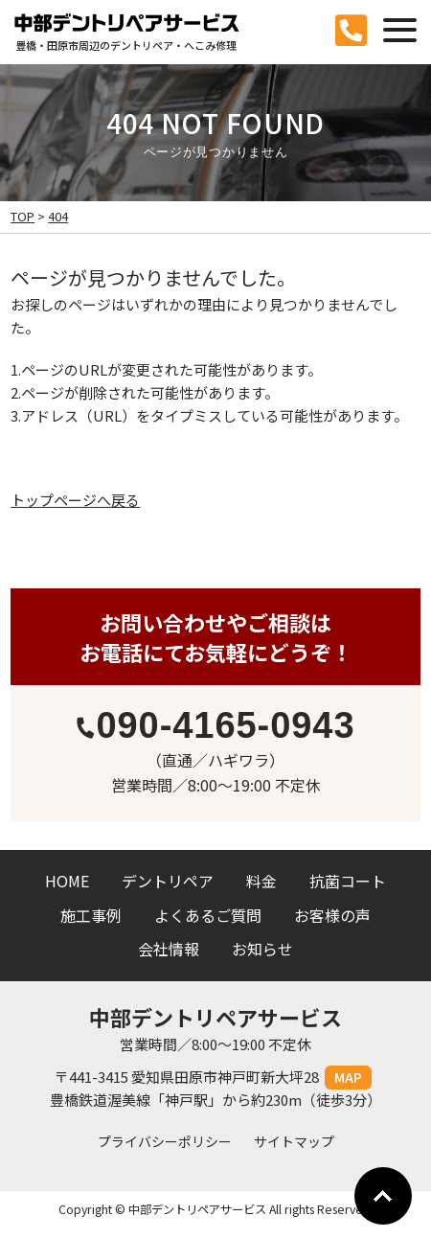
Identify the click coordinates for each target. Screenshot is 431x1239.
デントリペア (168, 880)
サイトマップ (294, 1141)
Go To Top (383, 1196)
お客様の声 (332, 915)
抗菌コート (347, 880)
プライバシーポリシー (165, 1141)
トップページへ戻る (75, 500)
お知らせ (262, 948)
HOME (67, 880)
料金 (261, 880)
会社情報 (168, 948)
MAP (348, 1077)
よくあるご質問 (207, 915)
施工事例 (91, 915)
